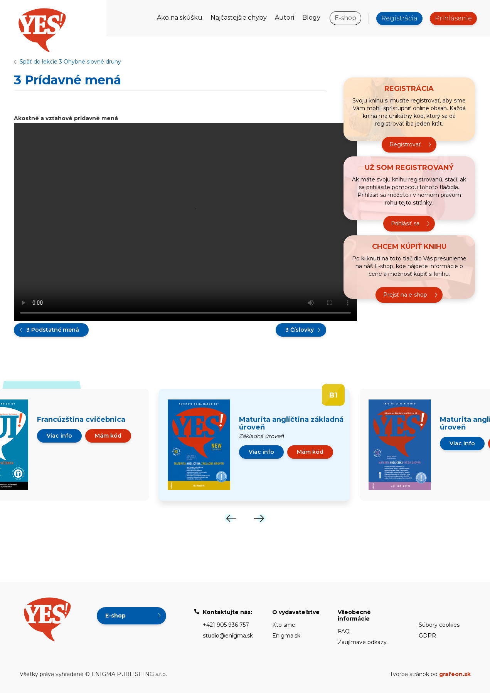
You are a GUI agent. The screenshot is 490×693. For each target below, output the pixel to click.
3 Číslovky (299, 329)
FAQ (344, 631)
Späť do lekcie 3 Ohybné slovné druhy (70, 61)
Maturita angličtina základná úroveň (291, 423)
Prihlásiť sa (405, 223)
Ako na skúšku (179, 17)
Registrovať (405, 144)
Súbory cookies (439, 624)
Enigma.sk (286, 635)
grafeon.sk (455, 674)
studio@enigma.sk (228, 635)
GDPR (427, 635)
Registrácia (399, 18)
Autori (284, 17)
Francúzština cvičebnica (81, 419)
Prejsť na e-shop (405, 295)
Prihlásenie (453, 18)
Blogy (311, 17)
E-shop (345, 18)
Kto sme (283, 624)
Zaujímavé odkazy (362, 642)
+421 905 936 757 (226, 624)
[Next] (260, 518)
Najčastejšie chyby (238, 17)
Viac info (59, 435)
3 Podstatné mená (52, 329)
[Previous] (230, 518)
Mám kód (108, 435)
